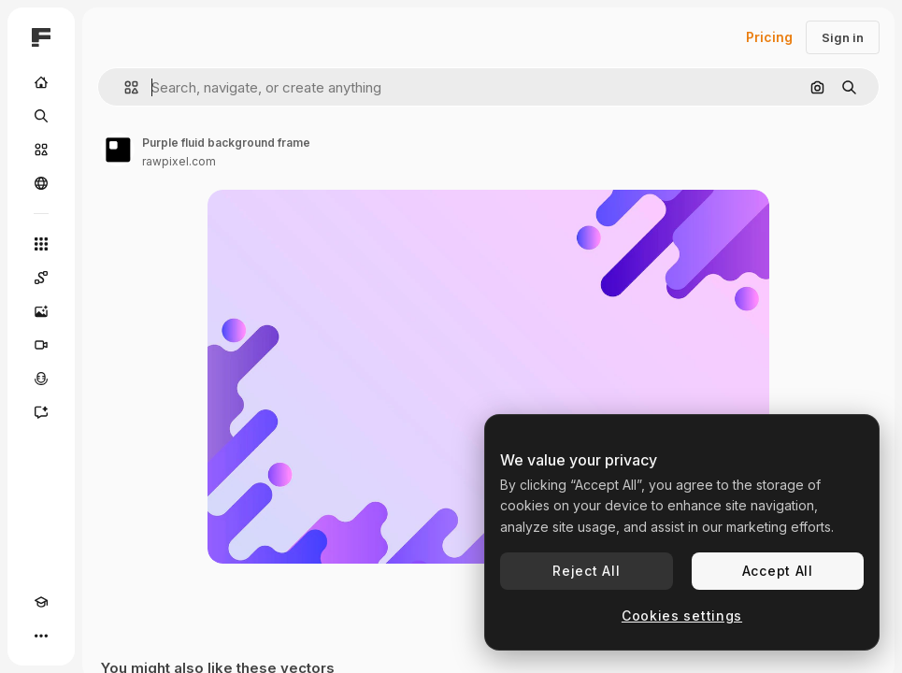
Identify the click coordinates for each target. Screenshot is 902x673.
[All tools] (41, 244)
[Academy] (41, 602)
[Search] (41, 116)
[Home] (41, 82)
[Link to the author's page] (118, 149)
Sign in (843, 37)
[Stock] (41, 150)
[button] (124, 87)
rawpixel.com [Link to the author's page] (179, 161)
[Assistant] (41, 412)
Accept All (777, 571)
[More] (41, 636)
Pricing (769, 37)
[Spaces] (41, 278)
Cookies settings (682, 615)
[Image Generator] (41, 311)
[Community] (41, 183)
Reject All (586, 571)
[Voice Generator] (41, 379)
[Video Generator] (41, 345)
